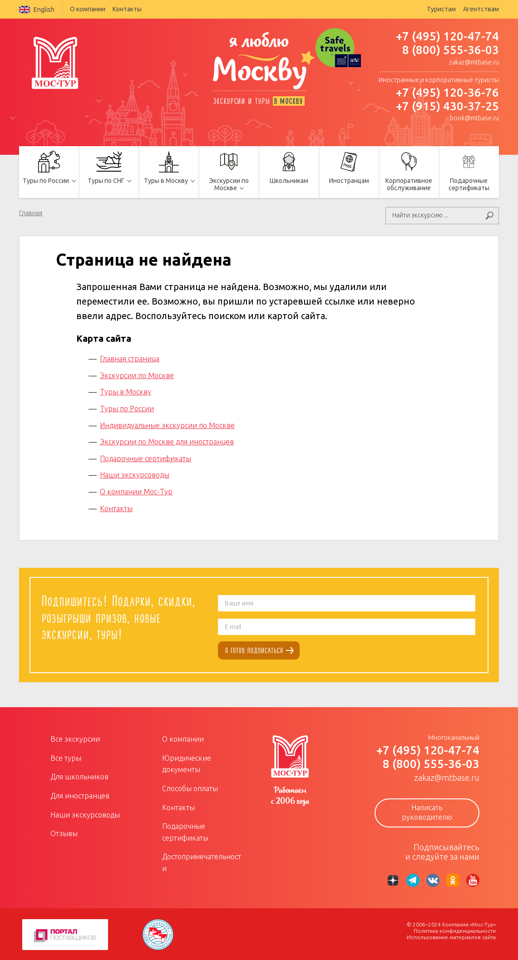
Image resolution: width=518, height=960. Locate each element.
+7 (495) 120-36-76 (447, 92)
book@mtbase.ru (474, 118)
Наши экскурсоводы (134, 474)
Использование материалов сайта (451, 936)
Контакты (127, 9)
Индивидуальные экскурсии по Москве (167, 424)
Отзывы (64, 833)
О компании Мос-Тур (136, 491)
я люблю (259, 62)
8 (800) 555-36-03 (450, 49)
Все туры (65, 757)
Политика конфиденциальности (455, 930)
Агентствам (481, 9)
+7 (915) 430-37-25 (447, 106)
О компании (87, 9)
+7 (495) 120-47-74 (447, 36)
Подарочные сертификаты (145, 457)
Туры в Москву (125, 391)
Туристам (441, 9)
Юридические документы (186, 763)
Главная (30, 213)
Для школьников (79, 776)
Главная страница (129, 358)
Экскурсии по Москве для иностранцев (167, 441)
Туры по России (127, 408)
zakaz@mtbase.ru (474, 62)
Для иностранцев (79, 795)
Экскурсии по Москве (137, 374)
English (36, 9)
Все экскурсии (75, 738)
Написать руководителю (427, 812)
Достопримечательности (201, 862)
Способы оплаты (190, 787)
